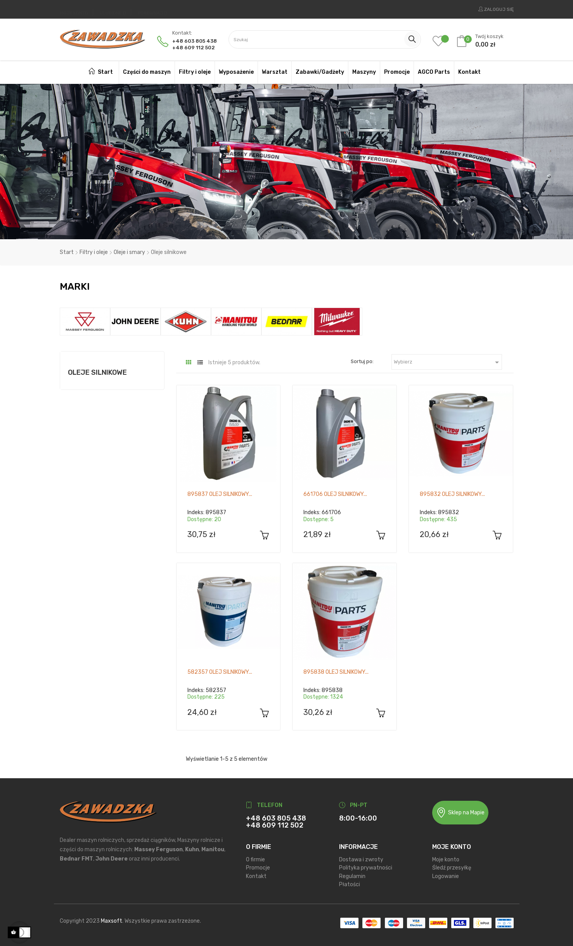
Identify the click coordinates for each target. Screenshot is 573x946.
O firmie (255, 857)
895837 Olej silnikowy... (219, 492)
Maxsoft (111, 918)
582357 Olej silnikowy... (219, 669)
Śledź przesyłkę (451, 865)
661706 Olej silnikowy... (335, 492)
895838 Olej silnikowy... (336, 669)
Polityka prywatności (365, 865)
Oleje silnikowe (97, 370)
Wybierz (448, 360)
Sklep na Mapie (460, 810)
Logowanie (445, 874)
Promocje (258, 865)
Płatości (349, 882)
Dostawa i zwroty (361, 857)
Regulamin (352, 874)
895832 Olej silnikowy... (452, 492)
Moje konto (445, 857)
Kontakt (256, 874)
